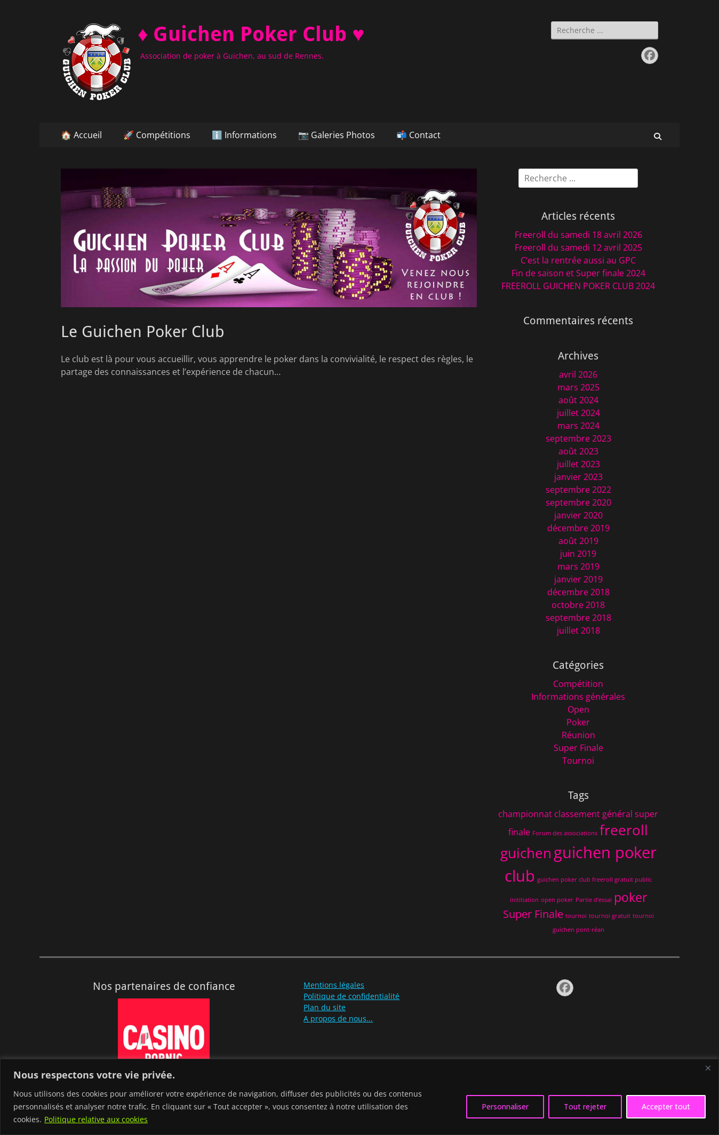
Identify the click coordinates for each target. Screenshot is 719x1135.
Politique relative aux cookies (96, 1119)
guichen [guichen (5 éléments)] (526, 853)
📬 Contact (418, 135)
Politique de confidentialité (351, 996)
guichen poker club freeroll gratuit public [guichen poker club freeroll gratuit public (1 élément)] (594, 879)
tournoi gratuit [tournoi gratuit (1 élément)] (609, 916)
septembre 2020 (578, 502)
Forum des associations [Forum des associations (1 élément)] (564, 833)
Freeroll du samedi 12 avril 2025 (578, 247)
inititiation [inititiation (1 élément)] (524, 900)
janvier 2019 (578, 579)
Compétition (578, 684)
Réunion (578, 735)
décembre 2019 (578, 528)
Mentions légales (333, 985)
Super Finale (578, 748)
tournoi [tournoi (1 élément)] (576, 916)
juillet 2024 (578, 413)
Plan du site (324, 1007)
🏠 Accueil (81, 135)
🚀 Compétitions (156, 135)
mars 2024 (578, 425)
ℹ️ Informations (244, 135)
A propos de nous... (338, 1018)
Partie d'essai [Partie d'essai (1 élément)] (594, 900)
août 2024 (578, 400)
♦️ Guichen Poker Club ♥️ (251, 34)
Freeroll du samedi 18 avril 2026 (578, 235)
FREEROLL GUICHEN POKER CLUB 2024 (578, 286)
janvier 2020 (578, 515)
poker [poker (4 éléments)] (630, 897)
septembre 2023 (578, 438)
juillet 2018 (578, 630)
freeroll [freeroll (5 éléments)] (624, 830)
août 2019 (578, 541)
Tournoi (578, 760)
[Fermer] (707, 1067)
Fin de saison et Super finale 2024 (578, 273)
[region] (359, 1097)
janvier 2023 (578, 477)
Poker (578, 722)
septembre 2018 (578, 618)
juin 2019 (578, 553)
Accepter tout (666, 1106)
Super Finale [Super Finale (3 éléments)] (533, 914)
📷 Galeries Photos (336, 135)
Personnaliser (505, 1106)
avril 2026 (578, 374)
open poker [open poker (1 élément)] (557, 900)
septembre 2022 (578, 489)
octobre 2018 (578, 605)
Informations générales (578, 696)
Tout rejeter (585, 1106)
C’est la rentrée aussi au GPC (578, 260)
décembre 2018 (578, 592)
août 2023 (578, 451)
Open (578, 709)
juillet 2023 (578, 464)
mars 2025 (578, 387)
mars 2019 (578, 566)
